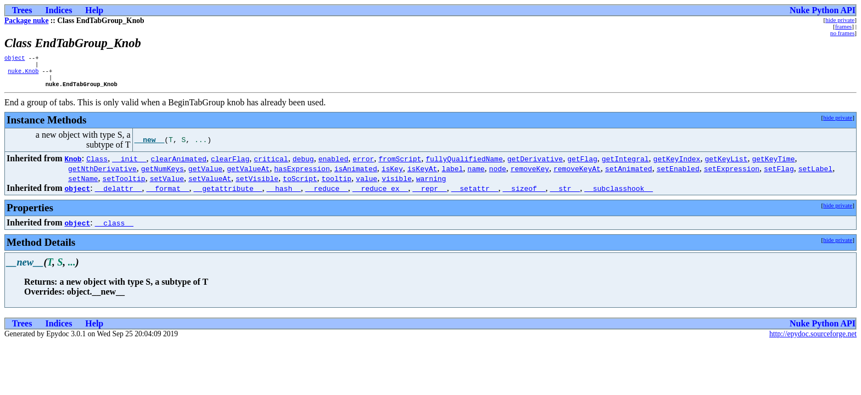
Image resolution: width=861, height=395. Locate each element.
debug (303, 164)
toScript (300, 184)
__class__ (114, 228)
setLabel (815, 174)
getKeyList (726, 164)
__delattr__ (118, 194)
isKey (392, 174)
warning (431, 184)
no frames (842, 33)
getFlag (582, 164)
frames (843, 26)
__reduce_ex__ (380, 194)
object (14, 59)
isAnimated (355, 174)
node (497, 174)
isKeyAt (422, 174)
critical (271, 164)
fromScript (399, 164)
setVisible (257, 184)
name (475, 174)
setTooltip (124, 184)
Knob (72, 164)
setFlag (779, 174)
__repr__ (429, 194)
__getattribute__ (228, 194)
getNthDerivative (102, 174)
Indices (58, 10)
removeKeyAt (577, 174)
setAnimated (628, 174)
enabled (333, 164)
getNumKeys (162, 174)
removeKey (530, 174)
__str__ (565, 194)
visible (397, 184)
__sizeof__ (523, 194)
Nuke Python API (823, 10)
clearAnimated (178, 164)
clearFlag (230, 164)
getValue (205, 174)
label (452, 174)
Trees (22, 10)
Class (97, 164)
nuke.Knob (23, 74)
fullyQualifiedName (464, 164)
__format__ (168, 194)
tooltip (336, 184)
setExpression (731, 174)
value (366, 184)
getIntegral (625, 164)
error (363, 164)
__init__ (129, 164)
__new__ (150, 145)
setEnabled (678, 174)
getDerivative (535, 164)
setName (83, 184)
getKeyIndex (676, 164)
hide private (839, 19)
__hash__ (283, 194)
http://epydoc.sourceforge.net (813, 339)
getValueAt (248, 174)
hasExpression (301, 174)
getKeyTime (773, 164)
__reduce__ (326, 194)
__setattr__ (475, 194)
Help (94, 10)
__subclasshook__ (618, 194)
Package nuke (26, 20)
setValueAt (209, 184)
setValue (167, 184)
